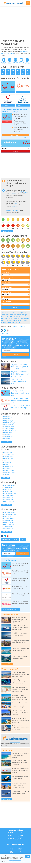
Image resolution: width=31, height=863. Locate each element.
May (23, 70)
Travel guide (21, 62)
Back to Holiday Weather (9, 539)
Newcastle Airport (8, 501)
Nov (23, 74)
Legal (11, 837)
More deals (5, 478)
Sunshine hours (6, 283)
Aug (8, 74)
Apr (18, 70)
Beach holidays (8, 417)
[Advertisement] (15, 22)
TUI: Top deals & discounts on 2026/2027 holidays (14, 110)
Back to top (4, 334)
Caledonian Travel (9, 472)
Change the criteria (12, 210)
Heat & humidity (6, 302)
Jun (28, 70)
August (25, 192)
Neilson (5, 464)
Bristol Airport (7, 489)
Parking (11, 851)
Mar (13, 70)
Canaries (20, 846)
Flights (11, 848)
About (11, 832)
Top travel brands (8, 454)
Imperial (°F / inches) (19, 327)
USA (19, 852)
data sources (16, 322)
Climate (11, 852)
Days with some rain (7, 297)
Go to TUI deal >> (15, 135)
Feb (8, 70)
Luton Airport (7, 491)
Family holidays (8, 421)
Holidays (12, 846)
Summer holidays (8, 427)
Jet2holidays (7, 462)
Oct (18, 74)
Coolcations (7, 435)
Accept (27, 856)
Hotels (11, 849)
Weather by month (3, 63)
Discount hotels (8, 458)
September (12, 194)
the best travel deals (15, 742)
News (11, 841)
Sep (13, 74)
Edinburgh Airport (9, 495)
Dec (28, 74)
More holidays (6, 442)
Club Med (6, 474)
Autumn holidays (8, 429)
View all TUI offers (25, 137)
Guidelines (20, 835)
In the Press (18, 839)
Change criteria (6, 231)
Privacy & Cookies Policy (15, 860)
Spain (19, 849)
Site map (12, 838)
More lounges (6, 532)
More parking (6, 505)
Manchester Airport (9, 485)
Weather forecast (9, 63)
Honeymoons (7, 433)
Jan (3, 70)
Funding (20, 837)
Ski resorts (6, 438)
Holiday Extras (7, 468)
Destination (5, 146)
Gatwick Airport (8, 497)
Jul (3, 74)
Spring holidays (8, 425)
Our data (20, 832)
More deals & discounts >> (11, 609)
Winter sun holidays (9, 431)
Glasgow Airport (8, 499)
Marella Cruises (8, 466)
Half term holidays (9, 423)
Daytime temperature (8, 278)
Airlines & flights (8, 456)
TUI (4, 460)
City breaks (6, 419)
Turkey (19, 851)
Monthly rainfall (6, 292)
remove (15, 203)
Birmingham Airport (9, 493)
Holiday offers (7, 452)
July (21, 192)
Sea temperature (6, 287)
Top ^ (22, 539)
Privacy (11, 835)
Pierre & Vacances (8, 470)
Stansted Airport (8, 487)
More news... (6, 799)
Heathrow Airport (8, 522)
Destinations (15, 62)
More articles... (7, 664)
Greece (20, 848)
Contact (11, 834)
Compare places (8, 436)
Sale (6, 121)
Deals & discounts (27, 63)
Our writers (21, 834)
